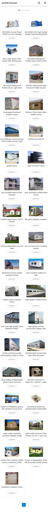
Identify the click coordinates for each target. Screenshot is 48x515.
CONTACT (11, 38)
